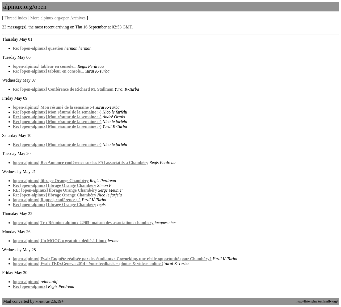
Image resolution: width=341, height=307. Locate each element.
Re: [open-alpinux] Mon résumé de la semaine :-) (57, 112)
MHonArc (42, 302)
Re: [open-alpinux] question (38, 48)
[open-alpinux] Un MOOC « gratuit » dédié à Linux (60, 240)
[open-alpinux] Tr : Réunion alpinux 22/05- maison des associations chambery (83, 222)
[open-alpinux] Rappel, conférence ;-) (47, 199)
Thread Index (16, 18)
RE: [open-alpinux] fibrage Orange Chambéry (55, 190)
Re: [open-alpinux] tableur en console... (48, 71)
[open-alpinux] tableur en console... (45, 66)
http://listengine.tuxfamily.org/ (317, 301)
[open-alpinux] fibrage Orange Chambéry (51, 180)
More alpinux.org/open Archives (58, 18)
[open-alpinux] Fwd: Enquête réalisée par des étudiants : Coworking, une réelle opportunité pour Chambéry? (112, 258)
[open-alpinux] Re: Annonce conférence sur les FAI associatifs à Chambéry (80, 162)
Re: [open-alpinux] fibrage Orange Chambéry (54, 185)
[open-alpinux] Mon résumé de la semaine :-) (53, 107)
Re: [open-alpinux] (30, 286)
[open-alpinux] (26, 281)
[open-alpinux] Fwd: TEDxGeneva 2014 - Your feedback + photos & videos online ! (88, 263)
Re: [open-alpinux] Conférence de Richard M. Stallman (63, 89)
